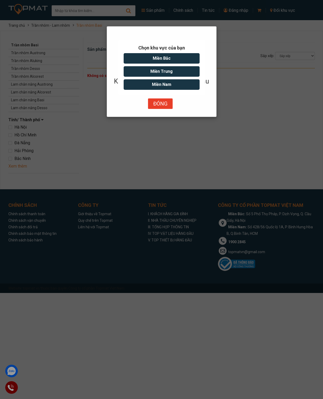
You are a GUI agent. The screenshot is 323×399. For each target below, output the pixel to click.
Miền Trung (161, 71)
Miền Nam (161, 84)
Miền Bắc (162, 58)
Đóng (160, 104)
